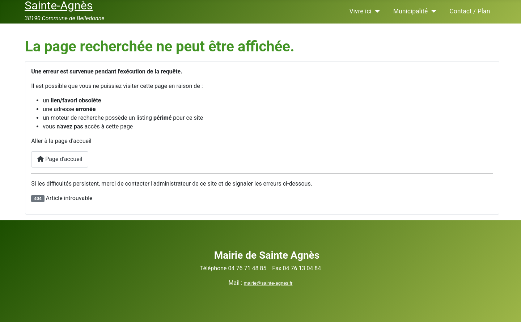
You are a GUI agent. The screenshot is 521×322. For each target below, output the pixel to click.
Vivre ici (360, 11)
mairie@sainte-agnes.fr (268, 283)
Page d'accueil (59, 159)
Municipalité (410, 11)
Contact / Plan (469, 11)
